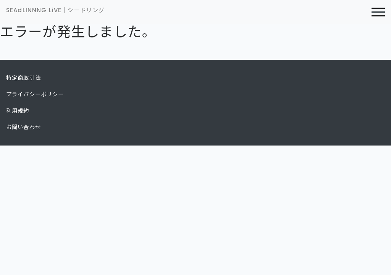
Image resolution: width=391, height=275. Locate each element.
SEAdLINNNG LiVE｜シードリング (55, 10)
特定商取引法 (23, 78)
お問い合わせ (23, 127)
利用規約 (17, 111)
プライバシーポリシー (35, 94)
